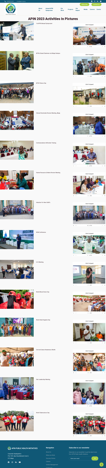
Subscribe (84, 4)
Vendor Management (52, 464)
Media (85, 9)
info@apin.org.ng (21, 1)
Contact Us (96, 4)
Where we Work (50, 455)
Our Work (62, 9)
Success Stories (50, 458)
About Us (40, 9)
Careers (92, 9)
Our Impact (78, 9)
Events (99, 9)
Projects (70, 9)
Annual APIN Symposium (49, 9)
